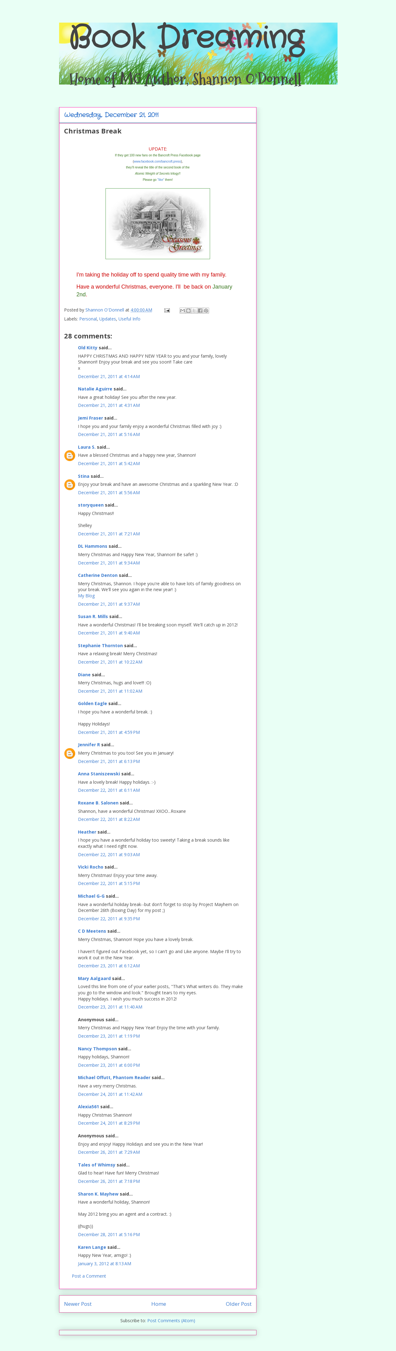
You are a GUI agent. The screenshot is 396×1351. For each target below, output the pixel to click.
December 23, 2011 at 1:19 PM (109, 1036)
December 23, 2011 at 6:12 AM (109, 966)
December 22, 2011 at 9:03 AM (109, 854)
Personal (88, 319)
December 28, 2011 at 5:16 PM (109, 1234)
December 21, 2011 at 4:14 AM (109, 376)
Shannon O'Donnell (105, 310)
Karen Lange (92, 1247)
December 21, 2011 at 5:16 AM (109, 434)
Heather (87, 832)
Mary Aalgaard (94, 978)
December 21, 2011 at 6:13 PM (109, 761)
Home (158, 1303)
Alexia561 (88, 1106)
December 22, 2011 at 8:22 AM (109, 819)
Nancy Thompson (97, 1049)
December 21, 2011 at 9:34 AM (109, 563)
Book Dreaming (185, 38)
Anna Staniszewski (99, 774)
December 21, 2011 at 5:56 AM (109, 492)
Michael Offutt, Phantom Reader (114, 1077)
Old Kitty (87, 348)
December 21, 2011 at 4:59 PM (109, 732)
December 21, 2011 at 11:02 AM (110, 691)
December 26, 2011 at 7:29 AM (109, 1152)
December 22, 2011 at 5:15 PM (109, 883)
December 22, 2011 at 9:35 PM (109, 919)
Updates (107, 319)
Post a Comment (89, 1276)
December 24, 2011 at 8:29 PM (109, 1123)
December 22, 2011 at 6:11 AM (109, 790)
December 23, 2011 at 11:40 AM (110, 1007)
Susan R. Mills (93, 616)
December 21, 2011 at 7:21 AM (109, 534)
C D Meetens (92, 931)
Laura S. (87, 447)
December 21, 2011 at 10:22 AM (110, 662)
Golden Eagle (92, 703)
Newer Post (78, 1303)
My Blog (86, 596)
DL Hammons (92, 546)
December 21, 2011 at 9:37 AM (109, 604)
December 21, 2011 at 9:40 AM (109, 633)
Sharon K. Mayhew (98, 1194)
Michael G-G (91, 896)
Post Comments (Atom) (171, 1320)
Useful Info (129, 319)
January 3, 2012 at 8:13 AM (104, 1263)
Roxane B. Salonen (98, 803)
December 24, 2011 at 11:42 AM (110, 1094)
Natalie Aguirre (95, 389)
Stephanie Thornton (100, 645)
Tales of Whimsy (96, 1165)
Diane (84, 675)
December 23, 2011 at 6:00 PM (109, 1065)
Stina (83, 476)
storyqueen (91, 505)
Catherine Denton (98, 575)
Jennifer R (89, 744)
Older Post (239, 1303)
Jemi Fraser (90, 418)
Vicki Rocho (90, 867)
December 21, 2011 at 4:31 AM (109, 405)
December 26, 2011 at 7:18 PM (109, 1181)
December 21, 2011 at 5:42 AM (109, 463)
